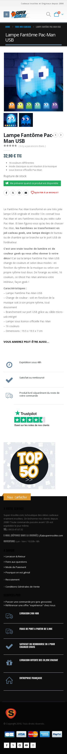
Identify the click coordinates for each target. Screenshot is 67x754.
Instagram (33, 745)
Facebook (6, 193)
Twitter (13, 193)
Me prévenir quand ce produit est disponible (34, 183)
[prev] (55, 135)
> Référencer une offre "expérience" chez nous (29, 605)
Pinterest (19, 193)
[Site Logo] (20, 14)
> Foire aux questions (15, 561)
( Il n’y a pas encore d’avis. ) (32, 146)
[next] (60, 135)
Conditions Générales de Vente (22, 586)
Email (26, 193)
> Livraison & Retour (14, 556)
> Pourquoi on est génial (17, 572)
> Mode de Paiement (15, 567)
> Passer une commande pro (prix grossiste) (27, 601)
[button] (6, 14)
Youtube (26, 745)
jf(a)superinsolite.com (51, 535)
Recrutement (12, 579)
